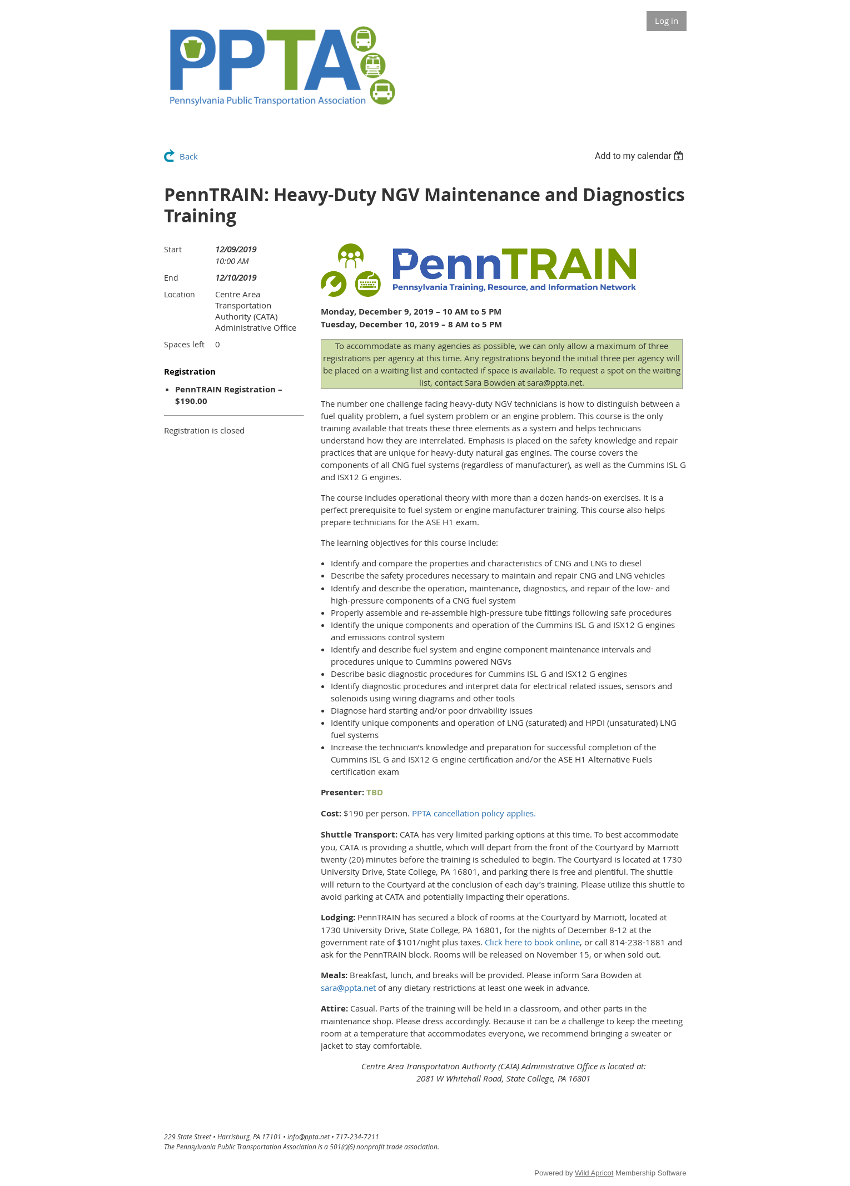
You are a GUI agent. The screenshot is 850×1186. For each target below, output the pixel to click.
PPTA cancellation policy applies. (474, 813)
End (171, 277)
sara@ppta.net (348, 987)
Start (173, 249)
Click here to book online (532, 942)
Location (179, 294)
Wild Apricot (594, 1173)
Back (189, 156)
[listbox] (641, 156)
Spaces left (184, 344)
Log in (666, 20)
